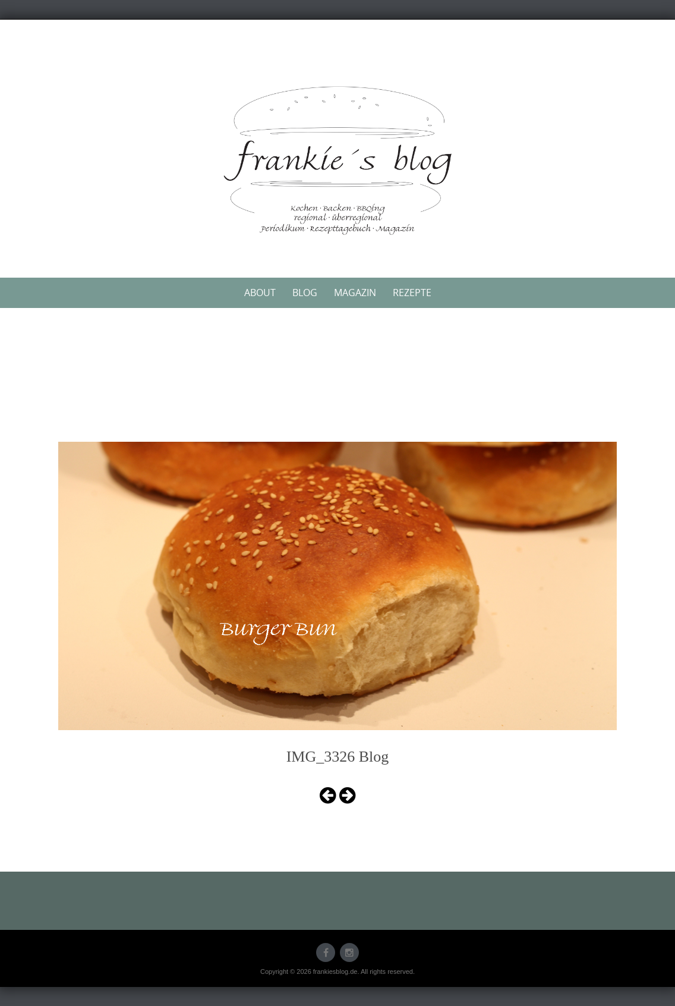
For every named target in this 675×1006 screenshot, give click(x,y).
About (260, 292)
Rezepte (412, 292)
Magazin (355, 292)
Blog (304, 292)
